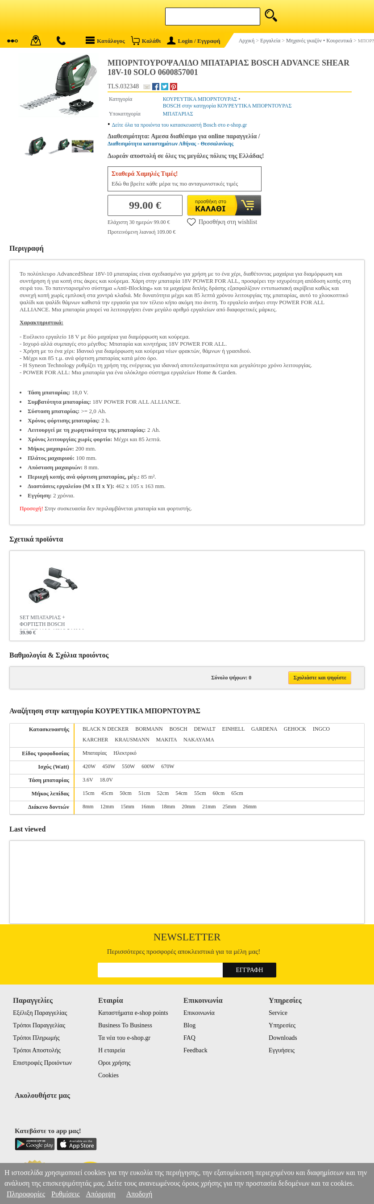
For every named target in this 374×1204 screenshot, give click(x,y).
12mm (107, 806)
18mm (168, 806)
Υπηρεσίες (282, 1025)
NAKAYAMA (198, 739)
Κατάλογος (105, 40)
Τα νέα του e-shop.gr (124, 1037)
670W (167, 766)
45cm (107, 793)
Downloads (283, 1037)
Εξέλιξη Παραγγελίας (40, 1013)
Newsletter (187, 937)
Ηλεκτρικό (124, 753)
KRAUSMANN (132, 739)
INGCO (321, 729)
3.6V (88, 780)
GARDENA (264, 729)
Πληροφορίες (26, 1194)
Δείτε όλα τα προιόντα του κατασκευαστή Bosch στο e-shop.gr (179, 125)
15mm (127, 806)
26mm (250, 806)
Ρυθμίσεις (65, 1194)
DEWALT (205, 729)
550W (128, 766)
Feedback (195, 1050)
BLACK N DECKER (106, 729)
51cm (144, 793)
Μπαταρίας (95, 753)
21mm (209, 806)
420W (89, 766)
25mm (230, 806)
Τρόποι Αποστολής (37, 1050)
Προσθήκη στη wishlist (222, 222)
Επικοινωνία (199, 1013)
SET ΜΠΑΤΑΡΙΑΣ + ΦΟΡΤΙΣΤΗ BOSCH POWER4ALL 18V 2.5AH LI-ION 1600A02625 (53, 621)
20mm (188, 806)
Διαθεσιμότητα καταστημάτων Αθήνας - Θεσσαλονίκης (170, 144)
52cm (163, 793)
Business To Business (125, 1025)
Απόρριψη (100, 1194)
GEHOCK (295, 729)
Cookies (108, 1075)
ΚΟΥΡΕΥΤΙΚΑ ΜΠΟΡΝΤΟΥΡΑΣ (200, 99)
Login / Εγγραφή (193, 40)
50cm (126, 793)
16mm (148, 806)
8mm (88, 806)
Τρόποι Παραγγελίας (39, 1025)
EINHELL (233, 729)
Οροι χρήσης (114, 1062)
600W (147, 766)
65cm (237, 793)
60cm (219, 793)
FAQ (189, 1037)
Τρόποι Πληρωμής (36, 1037)
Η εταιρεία (111, 1050)
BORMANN (148, 729)
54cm (181, 793)
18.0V (106, 780)
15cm (89, 793)
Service (278, 1013)
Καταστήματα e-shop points (133, 1013)
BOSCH (178, 729)
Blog (189, 1025)
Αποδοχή (139, 1194)
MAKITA (166, 739)
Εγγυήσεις (282, 1050)
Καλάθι (146, 40)
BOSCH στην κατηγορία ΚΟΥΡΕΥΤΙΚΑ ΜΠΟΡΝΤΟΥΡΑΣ (227, 106)
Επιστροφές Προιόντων (42, 1062)
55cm (200, 793)
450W (108, 766)
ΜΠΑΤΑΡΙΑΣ (178, 114)
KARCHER (95, 739)
